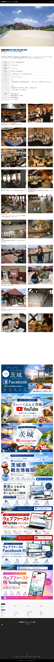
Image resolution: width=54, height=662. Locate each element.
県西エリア (3, 607)
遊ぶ (22, 49)
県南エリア (31, 656)
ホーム (15, 656)
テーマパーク (3, 613)
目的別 (39, 656)
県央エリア (3, 49)
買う (14, 49)
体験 (11, 49)
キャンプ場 (15, 613)
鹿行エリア (27, 656)
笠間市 (7, 49)
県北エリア (18, 656)
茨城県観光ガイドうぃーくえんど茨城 (27, 622)
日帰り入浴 (41, 613)
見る (25, 49)
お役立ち (28, 613)
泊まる (41, 614)
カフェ (18, 49)
